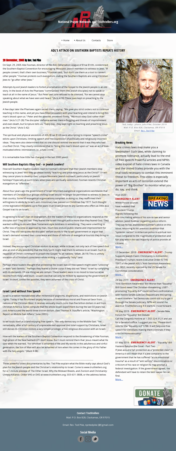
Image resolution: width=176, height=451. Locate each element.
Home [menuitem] (66, 40)
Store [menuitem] (110, 40)
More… (119, 246)
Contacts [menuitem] (96, 40)
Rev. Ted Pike (147, 130)
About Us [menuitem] (80, 40)
